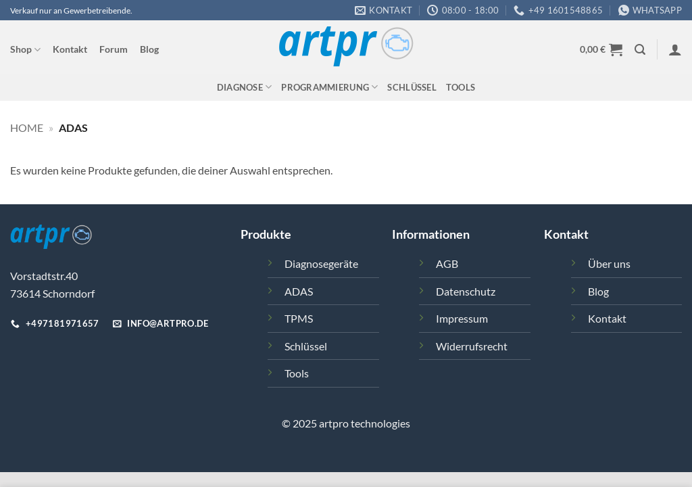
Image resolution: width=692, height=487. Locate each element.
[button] (601, 49)
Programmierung (329, 86)
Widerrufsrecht (472, 346)
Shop (25, 49)
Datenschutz (465, 291)
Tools (460, 87)
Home (26, 127)
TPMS (299, 318)
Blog (149, 49)
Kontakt (70, 49)
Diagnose (244, 86)
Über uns (609, 263)
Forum (113, 49)
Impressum (462, 318)
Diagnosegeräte (321, 263)
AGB (447, 263)
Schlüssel (411, 87)
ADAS (299, 291)
